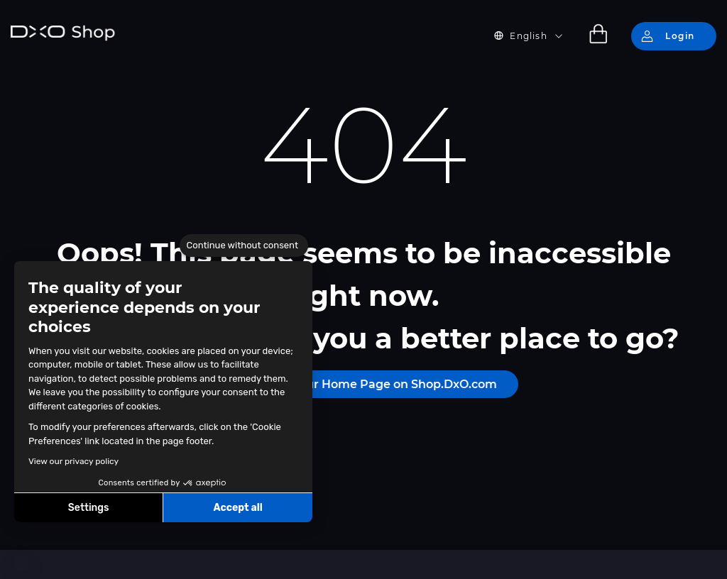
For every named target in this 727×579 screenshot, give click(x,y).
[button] (21, 563)
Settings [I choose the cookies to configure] (88, 508)
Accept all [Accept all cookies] (237, 508)
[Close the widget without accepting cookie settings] (244, 245)
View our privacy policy (73, 461)
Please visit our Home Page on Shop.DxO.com (363, 384)
